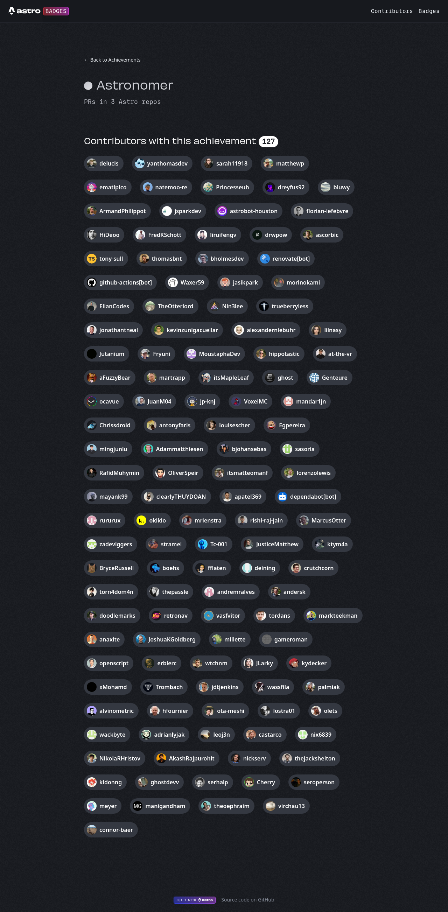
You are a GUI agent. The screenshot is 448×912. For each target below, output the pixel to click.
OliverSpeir (183, 473)
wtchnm (216, 663)
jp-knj (207, 401)
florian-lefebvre (327, 211)
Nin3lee (232, 306)
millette (235, 639)
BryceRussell (116, 568)
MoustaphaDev (219, 354)
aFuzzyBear (115, 377)
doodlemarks (117, 615)
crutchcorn (319, 568)
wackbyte (112, 734)
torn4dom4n (116, 592)
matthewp (290, 163)
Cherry (266, 782)
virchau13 (291, 806)
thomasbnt (167, 258)
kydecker (314, 663)
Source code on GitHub (247, 899)
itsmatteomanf (247, 473)
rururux (109, 520)
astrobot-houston (254, 211)
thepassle (175, 592)
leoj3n (221, 734)
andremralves (235, 592)
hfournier (175, 711)
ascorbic (327, 235)
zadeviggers (115, 544)
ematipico (113, 187)
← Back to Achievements (112, 59)
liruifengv (223, 235)
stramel (171, 544)
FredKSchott (164, 235)
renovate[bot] (291, 258)
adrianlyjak (169, 734)
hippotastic (284, 354)
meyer (108, 806)
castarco (270, 734)
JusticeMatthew (277, 544)
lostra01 (284, 711)
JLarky (264, 663)
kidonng (110, 782)
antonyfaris (175, 425)
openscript (113, 663)
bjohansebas (249, 449)
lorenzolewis (313, 473)
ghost (285, 377)
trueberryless (290, 306)
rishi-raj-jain (266, 520)
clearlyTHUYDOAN (181, 496)
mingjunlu (113, 449)
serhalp (218, 782)
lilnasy (333, 330)
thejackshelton (315, 758)
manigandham (165, 806)
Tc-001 (218, 544)
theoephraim (231, 806)
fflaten (217, 568)
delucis (109, 163)
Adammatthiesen (179, 449)
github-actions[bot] (125, 282)
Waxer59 (192, 282)
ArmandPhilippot (122, 211)
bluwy (341, 187)
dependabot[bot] (313, 496)
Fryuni (161, 354)
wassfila (278, 687)
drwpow (276, 235)
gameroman (291, 639)
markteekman (338, 615)
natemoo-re (171, 187)
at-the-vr (340, 354)
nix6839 (320, 734)
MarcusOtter (329, 520)
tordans (279, 615)
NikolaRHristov (119, 758)
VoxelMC (255, 401)
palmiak (329, 687)
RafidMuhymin (119, 473)
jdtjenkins (224, 687)
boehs (170, 568)
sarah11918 (231, 163)
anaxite (109, 639)
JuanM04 (160, 401)
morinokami (303, 282)
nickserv (254, 758)
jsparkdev (188, 211)
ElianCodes (114, 306)
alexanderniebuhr (271, 330)
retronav (176, 615)
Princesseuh (232, 187)
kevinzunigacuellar (192, 330)
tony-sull (111, 258)
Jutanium (111, 354)
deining (265, 568)
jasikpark (245, 282)
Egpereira (292, 425)
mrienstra (208, 520)
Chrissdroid (115, 425)
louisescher (234, 425)
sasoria (305, 449)
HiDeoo (109, 235)
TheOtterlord (176, 306)
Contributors (392, 11)
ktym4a (337, 544)
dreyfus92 (291, 187)
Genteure (335, 377)
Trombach (169, 687)
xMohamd (113, 687)
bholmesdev (227, 258)
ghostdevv (164, 782)
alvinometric (116, 711)
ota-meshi (230, 711)
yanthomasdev (167, 163)
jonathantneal (118, 330)
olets (330, 711)
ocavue (109, 401)
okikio (157, 520)
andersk (295, 592)
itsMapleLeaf (231, 377)
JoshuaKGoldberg (172, 639)
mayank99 (113, 496)
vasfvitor (228, 615)
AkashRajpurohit (192, 758)
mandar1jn (311, 401)
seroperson (319, 782)
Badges (429, 11)
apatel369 (248, 496)
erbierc (166, 663)
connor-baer (116, 830)
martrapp (172, 377)
